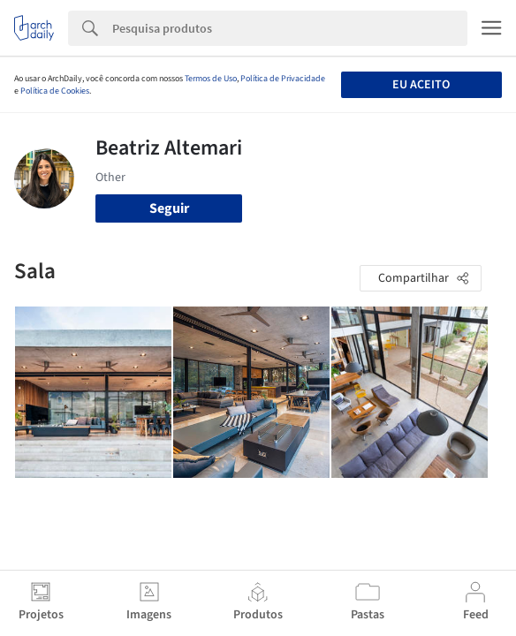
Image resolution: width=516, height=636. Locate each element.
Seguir (169, 208)
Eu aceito (421, 85)
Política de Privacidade (282, 78)
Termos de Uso (211, 78)
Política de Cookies (54, 91)
